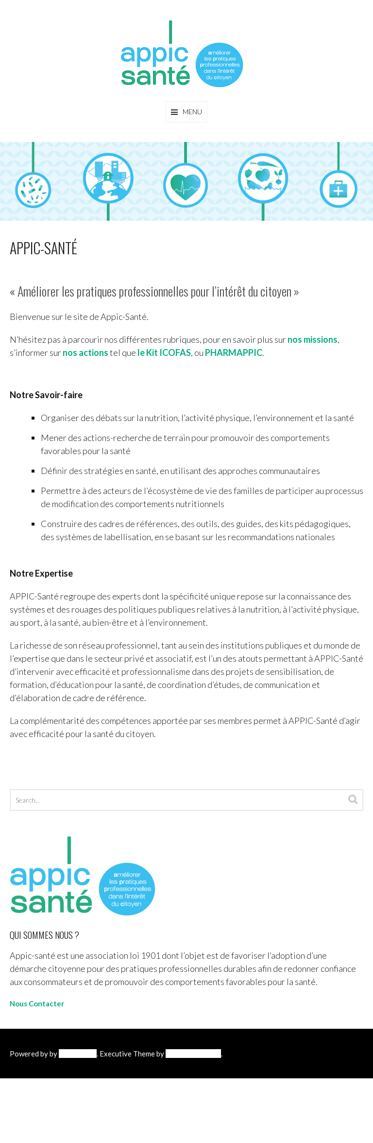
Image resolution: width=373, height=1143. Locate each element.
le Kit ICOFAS (164, 352)
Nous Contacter (37, 1003)
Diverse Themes (193, 1053)
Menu (192, 111)
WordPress (78, 1053)
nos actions (85, 352)
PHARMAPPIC (233, 352)
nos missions (313, 339)
